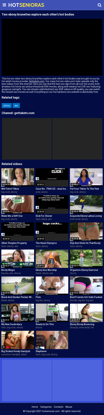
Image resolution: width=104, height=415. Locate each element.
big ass (5, 273)
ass (16, 105)
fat (92, 327)
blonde (73, 300)
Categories (46, 407)
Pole (38, 297)
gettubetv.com (24, 113)
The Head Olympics (46, 243)
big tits (39, 300)
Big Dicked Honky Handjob (15, 351)
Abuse (68, 407)
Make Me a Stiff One (12, 216)
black (44, 219)
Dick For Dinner (44, 216)
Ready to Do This (45, 324)
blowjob (74, 327)
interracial (75, 219)
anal (38, 192)
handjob (16, 354)
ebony (6, 105)
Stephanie (41, 351)
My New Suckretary (11, 324)
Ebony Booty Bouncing (82, 324)
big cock (5, 192)
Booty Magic (8, 270)
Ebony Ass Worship (46, 270)
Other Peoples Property (14, 243)
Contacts (58, 407)
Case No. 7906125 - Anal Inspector (52, 188)
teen (38, 219)
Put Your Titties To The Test (84, 188)
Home (35, 407)
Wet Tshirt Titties (10, 188)
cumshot (6, 354)
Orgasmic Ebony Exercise (84, 270)
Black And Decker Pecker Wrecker (17, 297)
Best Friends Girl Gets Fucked (86, 297)
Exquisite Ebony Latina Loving (86, 216)
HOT (16, 5)
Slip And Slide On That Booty (85, 243)
